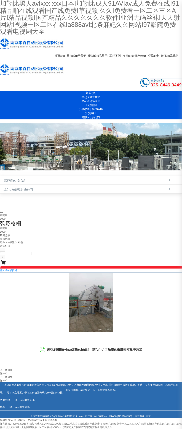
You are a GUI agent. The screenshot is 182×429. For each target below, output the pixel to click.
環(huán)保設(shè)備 (18, 189)
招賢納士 (153, 55)
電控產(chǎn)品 (14, 180)
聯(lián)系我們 (169, 55)
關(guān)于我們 (76, 55)
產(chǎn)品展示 (97, 55)
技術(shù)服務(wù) (134, 55)
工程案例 (115, 55)
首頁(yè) (59, 55)
